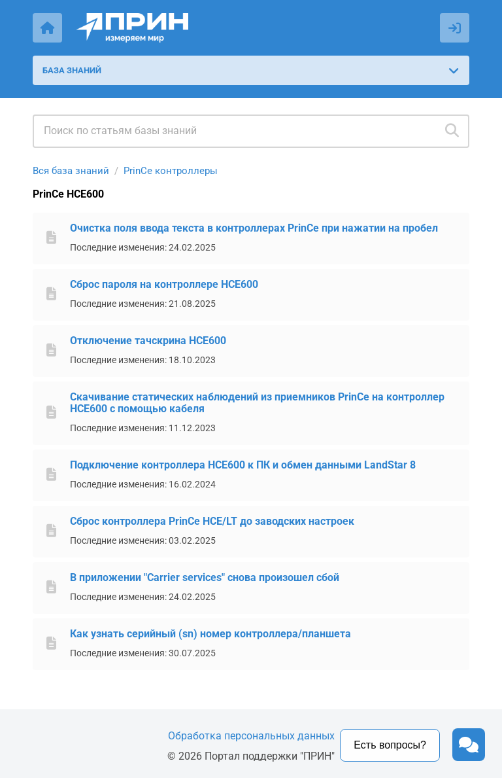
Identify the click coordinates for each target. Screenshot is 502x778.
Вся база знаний (71, 171)
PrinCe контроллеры (171, 171)
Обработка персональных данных (251, 736)
